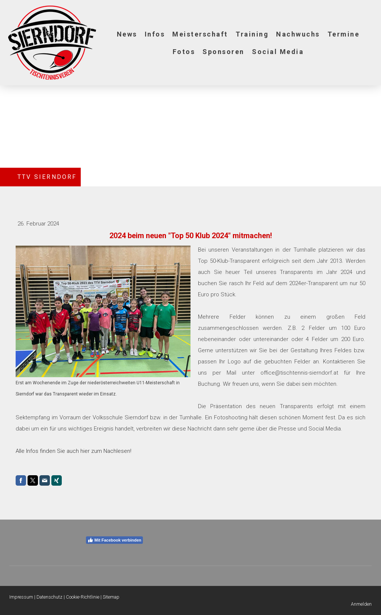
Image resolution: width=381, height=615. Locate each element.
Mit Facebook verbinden (114, 540)
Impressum (21, 597)
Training (252, 34)
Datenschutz (49, 597)
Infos (155, 34)
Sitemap (111, 597)
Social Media (278, 52)
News (127, 34)
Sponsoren (223, 52)
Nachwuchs (298, 34)
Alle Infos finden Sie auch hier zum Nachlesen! (73, 451)
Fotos (184, 52)
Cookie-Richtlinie (82, 597)
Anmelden (361, 604)
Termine (343, 34)
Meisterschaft (200, 34)
